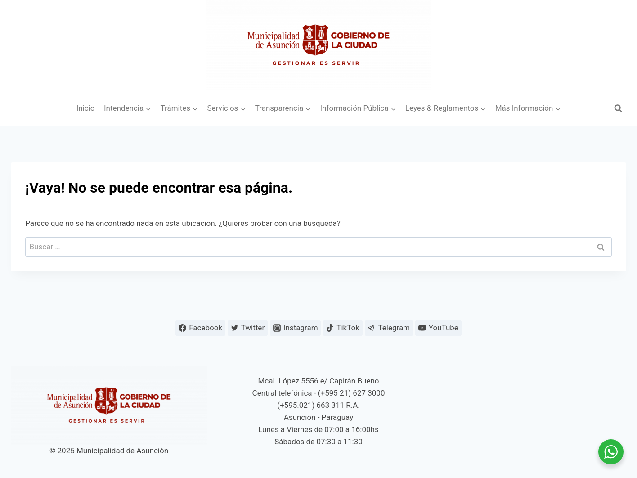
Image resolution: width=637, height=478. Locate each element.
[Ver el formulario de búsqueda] (618, 108)
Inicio (85, 108)
